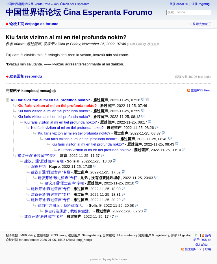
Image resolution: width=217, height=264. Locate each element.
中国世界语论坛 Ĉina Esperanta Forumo (79, 12)
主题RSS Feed (201, 90)
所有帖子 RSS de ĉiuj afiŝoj (202, 240)
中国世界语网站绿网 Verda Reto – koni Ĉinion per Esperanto (47, 4)
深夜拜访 (38, 166)
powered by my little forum (108, 259)
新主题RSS (193, 249)
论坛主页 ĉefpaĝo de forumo (33, 24)
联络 (208, 249)
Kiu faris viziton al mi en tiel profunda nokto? (50, 100)
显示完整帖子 (202, 24)
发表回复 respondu (25, 76)
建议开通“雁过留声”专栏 (37, 155)
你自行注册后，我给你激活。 (62, 205)
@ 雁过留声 (151, 44)
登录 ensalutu (178, 4)
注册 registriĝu (201, 4)
